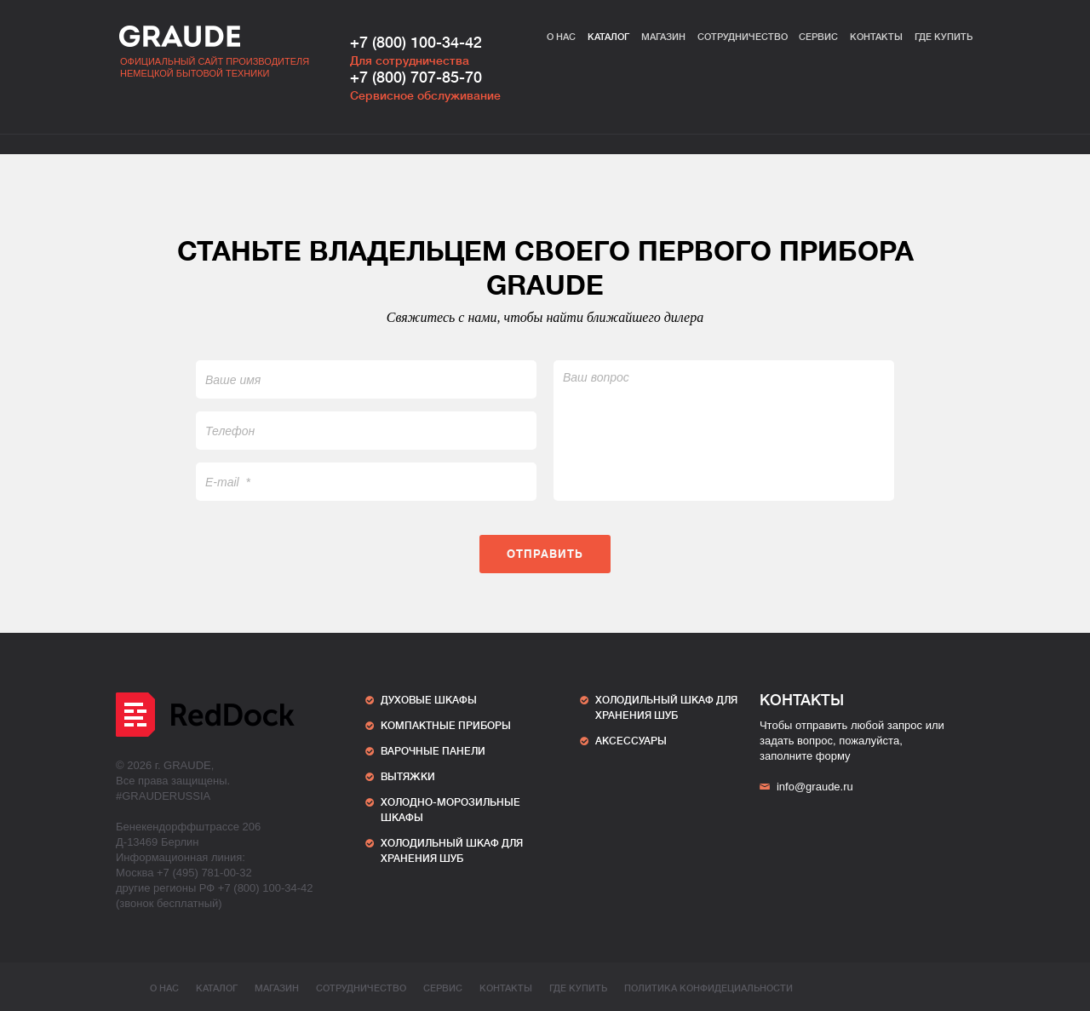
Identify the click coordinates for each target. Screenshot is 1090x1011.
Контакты (876, 37)
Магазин (663, 37)
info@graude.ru (806, 786)
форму (833, 756)
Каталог (608, 37)
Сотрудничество (742, 37)
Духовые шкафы (429, 700)
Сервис (818, 37)
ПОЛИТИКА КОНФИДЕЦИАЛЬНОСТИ (708, 988)
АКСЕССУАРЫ (631, 741)
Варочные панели (433, 751)
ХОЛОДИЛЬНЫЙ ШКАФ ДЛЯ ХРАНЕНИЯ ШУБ (452, 851)
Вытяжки (408, 777)
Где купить (943, 37)
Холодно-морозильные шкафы (450, 810)
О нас (561, 37)
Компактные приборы (446, 726)
